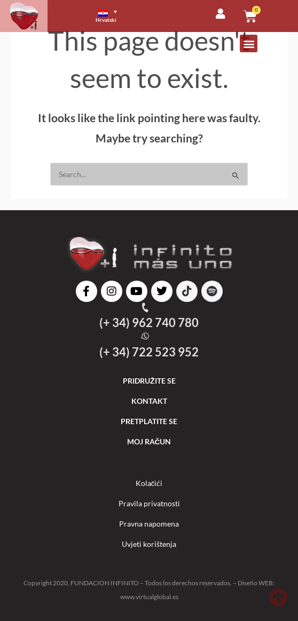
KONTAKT (149, 400)
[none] (122, 16)
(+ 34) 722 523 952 (149, 352)
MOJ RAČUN (149, 441)
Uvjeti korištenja (149, 543)
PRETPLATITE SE (149, 421)
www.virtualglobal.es (149, 597)
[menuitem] (111, 16)
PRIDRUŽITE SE (149, 380)
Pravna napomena (149, 523)
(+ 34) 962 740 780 (149, 322)
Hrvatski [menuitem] (106, 20)
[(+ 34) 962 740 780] (145, 308)
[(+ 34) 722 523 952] (145, 336)
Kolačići (149, 483)
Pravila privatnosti (149, 503)
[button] (248, 43)
